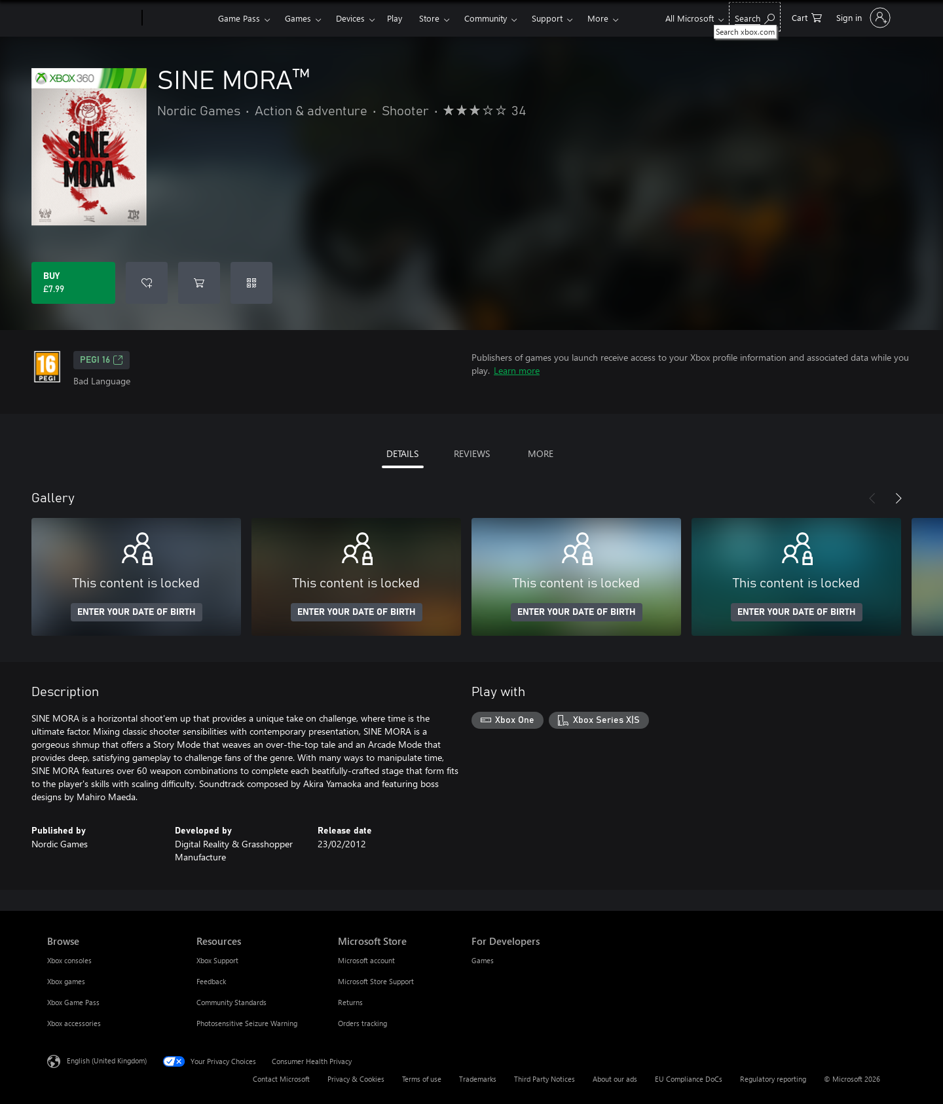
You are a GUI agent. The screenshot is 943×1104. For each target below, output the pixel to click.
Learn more (517, 370)
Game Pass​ (239, 18)
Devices (350, 18)
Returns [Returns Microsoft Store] (350, 1002)
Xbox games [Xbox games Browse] (66, 981)
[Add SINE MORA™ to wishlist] (147, 283)
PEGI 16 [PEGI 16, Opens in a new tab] (101, 360)
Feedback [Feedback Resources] (211, 981)
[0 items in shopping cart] (807, 16)
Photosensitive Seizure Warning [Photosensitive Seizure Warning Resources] (246, 1023)
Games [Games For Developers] (483, 960)
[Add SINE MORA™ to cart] (199, 283)
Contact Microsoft (281, 1079)
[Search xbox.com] (755, 16)
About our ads (615, 1079)
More (597, 18)
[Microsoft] (92, 18)
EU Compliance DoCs (688, 1079)
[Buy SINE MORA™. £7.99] (73, 283)
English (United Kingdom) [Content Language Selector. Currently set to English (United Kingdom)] (107, 1060)
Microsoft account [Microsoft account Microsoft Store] (366, 960)
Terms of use (421, 1079)
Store (429, 18)
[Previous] (872, 498)
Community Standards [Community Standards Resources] (231, 1002)
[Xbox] (178, 18)
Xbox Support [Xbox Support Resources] (217, 960)
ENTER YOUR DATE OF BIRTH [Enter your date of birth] (136, 612)
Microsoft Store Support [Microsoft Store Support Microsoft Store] (376, 981)
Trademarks (477, 1079)
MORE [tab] (540, 453)
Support (547, 18)
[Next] (898, 498)
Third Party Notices (544, 1079)
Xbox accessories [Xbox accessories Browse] (74, 1023)
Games (298, 18)
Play (394, 18)
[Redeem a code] (251, 283)
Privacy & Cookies (355, 1079)
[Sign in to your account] (862, 17)
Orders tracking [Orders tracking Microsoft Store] (362, 1023)
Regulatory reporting (773, 1079)
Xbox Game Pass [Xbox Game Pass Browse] (73, 1002)
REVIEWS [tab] (472, 453)
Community (485, 18)
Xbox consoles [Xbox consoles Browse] (69, 960)
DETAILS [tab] (402, 453)
